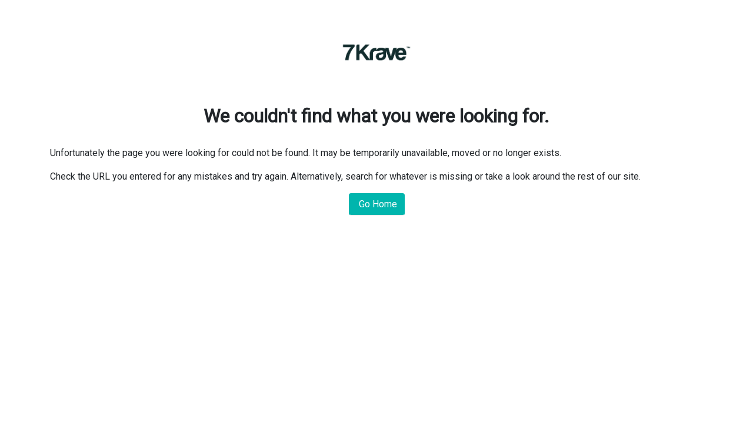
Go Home (376, 204)
